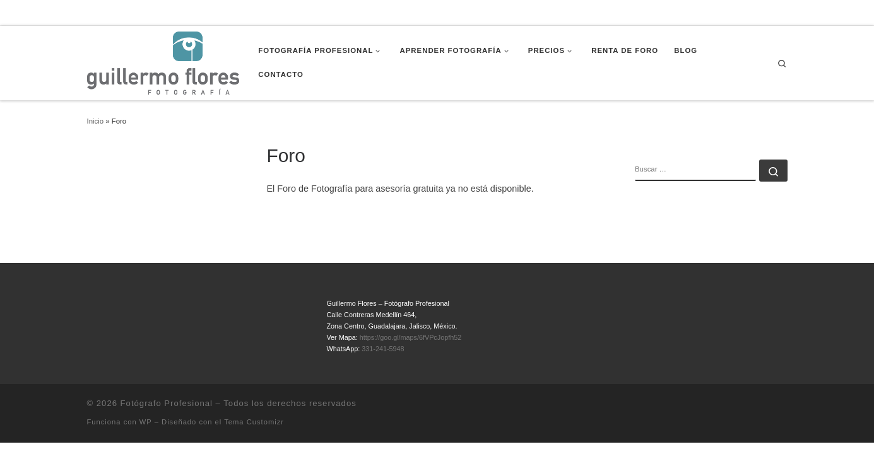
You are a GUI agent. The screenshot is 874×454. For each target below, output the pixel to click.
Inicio (95, 121)
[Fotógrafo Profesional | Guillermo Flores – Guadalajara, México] (163, 62)
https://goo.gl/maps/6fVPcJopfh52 (410, 337)
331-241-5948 (383, 348)
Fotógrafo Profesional (167, 403)
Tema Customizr (254, 422)
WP (145, 422)
